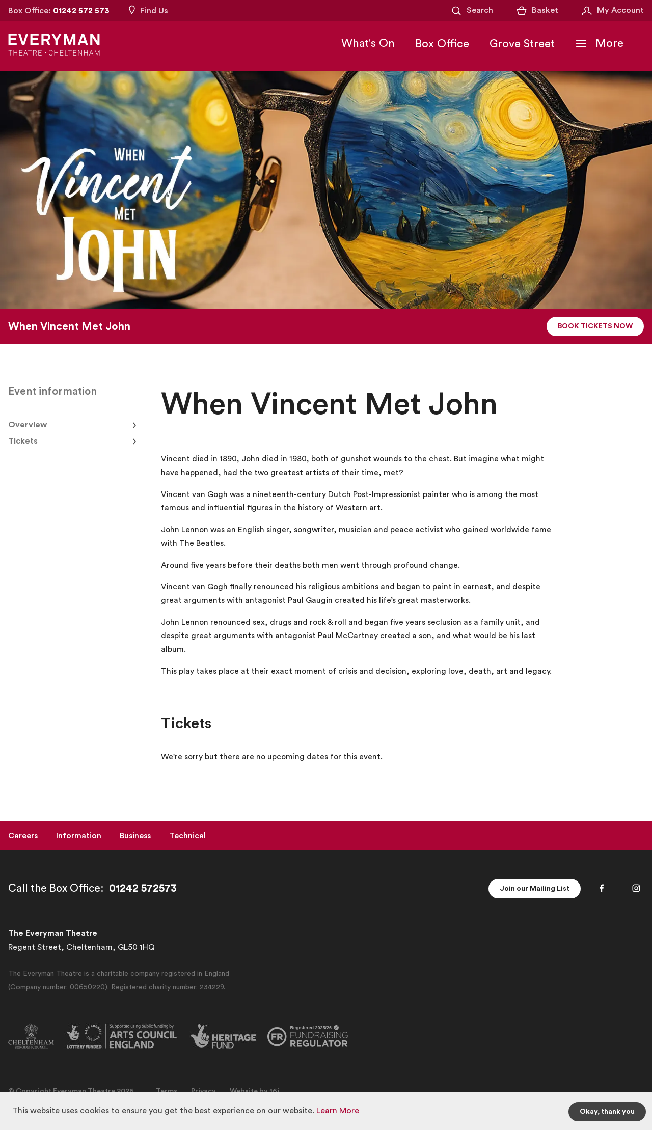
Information (78, 836)
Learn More (337, 1111)
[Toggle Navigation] (599, 43)
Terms (166, 1091)
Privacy (203, 1091)
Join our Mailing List (534, 888)
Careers (23, 836)
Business (135, 836)
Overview (27, 425)
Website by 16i (254, 1091)
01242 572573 (143, 888)
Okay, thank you (607, 1111)
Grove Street (522, 43)
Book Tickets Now (595, 326)
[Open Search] (471, 11)
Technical (187, 836)
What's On (368, 43)
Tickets (23, 441)
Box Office (442, 43)
